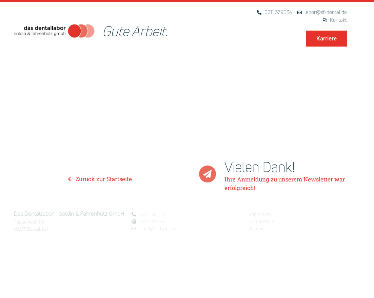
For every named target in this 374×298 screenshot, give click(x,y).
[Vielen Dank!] (207, 173)
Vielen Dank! (259, 167)
